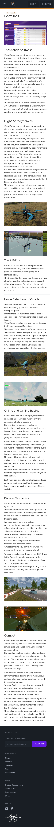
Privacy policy (10, 792)
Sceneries (9, 765)
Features (8, 762)
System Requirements (14, 785)
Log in (33, 4)
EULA (7, 796)
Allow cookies (11, 13)
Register (46, 4)
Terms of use (10, 789)
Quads (7, 769)
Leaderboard (10, 772)
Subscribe (39, 744)
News (7, 758)
